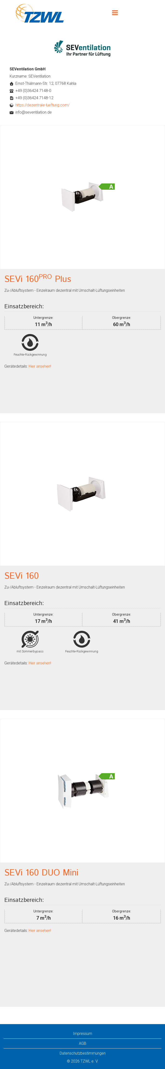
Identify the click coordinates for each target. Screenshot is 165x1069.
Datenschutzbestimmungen (83, 1053)
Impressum (82, 1033)
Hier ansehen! (39, 366)
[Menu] (115, 13)
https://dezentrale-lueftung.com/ (42, 105)
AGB (82, 1043)
